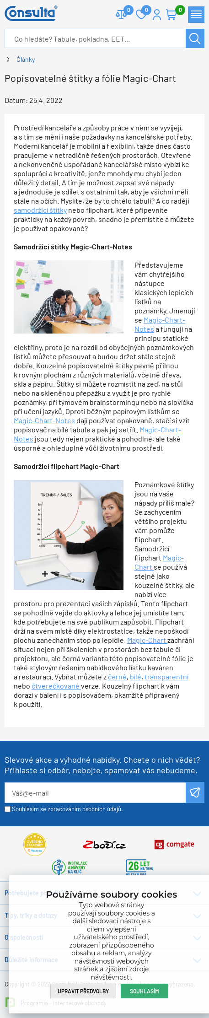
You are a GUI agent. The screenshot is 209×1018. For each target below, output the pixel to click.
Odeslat (195, 792)
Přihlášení (156, 14)
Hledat (195, 38)
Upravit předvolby (83, 991)
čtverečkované (56, 685)
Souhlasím (144, 991)
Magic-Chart (147, 640)
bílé (135, 676)
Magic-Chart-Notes (44, 420)
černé (117, 676)
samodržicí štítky (40, 209)
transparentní (166, 676)
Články (25, 59)
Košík (176, 10)
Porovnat (125, 10)
